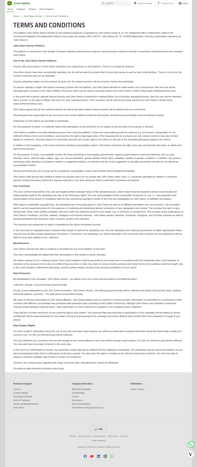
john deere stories (32, 16)
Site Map (72, 436)
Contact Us (123, 436)
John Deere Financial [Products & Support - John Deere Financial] (22, 396)
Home (16, 16)
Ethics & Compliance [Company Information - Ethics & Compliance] (81, 403)
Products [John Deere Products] (21, 9)
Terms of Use (112, 436)
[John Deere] (20, 3)
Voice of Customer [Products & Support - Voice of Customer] (21, 400)
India (98, 428)
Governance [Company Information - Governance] (77, 400)
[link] (183, 3)
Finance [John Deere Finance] (32, 9)
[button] (85, 456)
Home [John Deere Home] (10, 9)
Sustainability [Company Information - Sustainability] (78, 392)
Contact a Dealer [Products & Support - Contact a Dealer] (20, 392)
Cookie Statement (99, 436)
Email (53, 335)
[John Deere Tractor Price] (165, 3)
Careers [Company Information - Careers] (75, 396)
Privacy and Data (84, 436)
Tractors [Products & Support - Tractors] (17, 389)
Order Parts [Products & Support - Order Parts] (18, 407)
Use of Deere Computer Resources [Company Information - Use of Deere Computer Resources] (87, 407)
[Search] (116, 3)
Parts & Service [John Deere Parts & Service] (47, 9)
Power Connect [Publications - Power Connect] (137, 389)
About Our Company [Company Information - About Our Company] (81, 389)
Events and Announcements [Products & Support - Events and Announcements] (25, 403)
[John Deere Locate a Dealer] (142, 3)
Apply (61, 368)
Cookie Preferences (98, 441)
